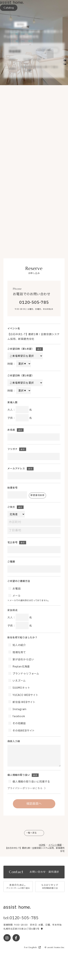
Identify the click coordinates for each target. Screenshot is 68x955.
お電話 (16, 589)
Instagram (19, 709)
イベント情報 (54, 845)
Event (7, 24)
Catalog (9, 7)
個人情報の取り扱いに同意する (31, 782)
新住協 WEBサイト (24, 702)
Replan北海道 (21, 666)
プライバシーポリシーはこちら (24, 788)
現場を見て (19, 652)
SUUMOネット (21, 688)
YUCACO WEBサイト (25, 695)
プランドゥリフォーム (25, 674)
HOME (42, 845)
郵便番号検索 (37, 495)
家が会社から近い (23, 659)
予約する (45, 50)
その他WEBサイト (23, 731)
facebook (18, 716)
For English (32, 947)
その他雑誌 (19, 723)
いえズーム (19, 681)
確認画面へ (34, 804)
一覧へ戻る (31, 833)
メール (16, 596)
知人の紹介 (19, 645)
